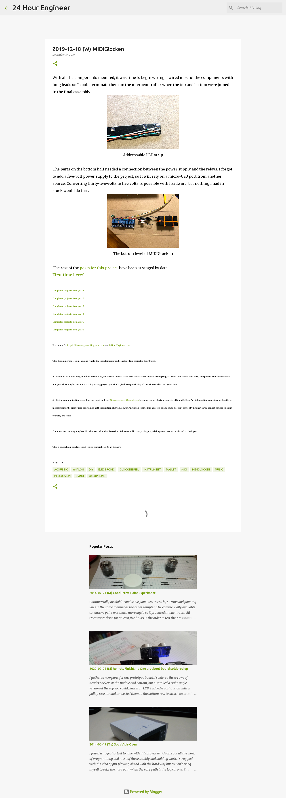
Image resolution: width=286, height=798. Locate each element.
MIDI (184, 469)
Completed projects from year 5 (68, 322)
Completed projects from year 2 (68, 298)
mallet (171, 469)
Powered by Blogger (143, 792)
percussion (62, 476)
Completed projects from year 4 (68, 314)
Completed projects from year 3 (68, 306)
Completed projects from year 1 (68, 290)
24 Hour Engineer (41, 8)
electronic (106, 469)
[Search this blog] (259, 7)
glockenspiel (129, 469)
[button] (55, 64)
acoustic (61, 469)
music (219, 469)
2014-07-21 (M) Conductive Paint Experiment (122, 593)
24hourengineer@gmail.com (124, 400)
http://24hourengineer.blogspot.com (85, 345)
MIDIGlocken (201, 469)
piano (80, 476)
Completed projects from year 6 (68, 329)
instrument (152, 469)
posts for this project (99, 268)
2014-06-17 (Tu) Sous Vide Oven (113, 744)
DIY (91, 469)
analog (78, 469)
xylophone (97, 476)
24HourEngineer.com (119, 345)
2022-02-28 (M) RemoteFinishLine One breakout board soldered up (138, 668)
